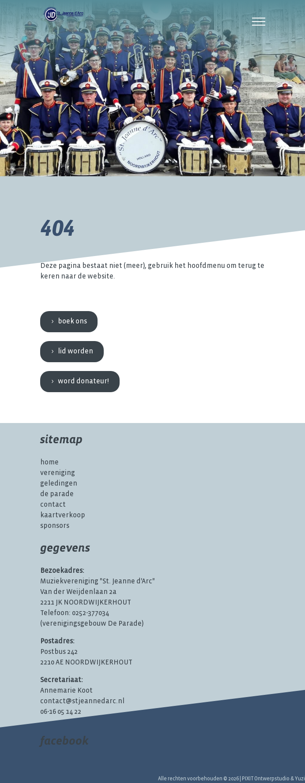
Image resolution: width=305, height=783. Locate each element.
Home (49, 462)
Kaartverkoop (62, 515)
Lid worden (75, 351)
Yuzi (300, 778)
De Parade (57, 494)
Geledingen (58, 483)
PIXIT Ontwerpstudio (266, 778)
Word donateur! (83, 381)
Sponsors (54, 526)
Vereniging (57, 473)
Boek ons (72, 321)
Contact (53, 504)
